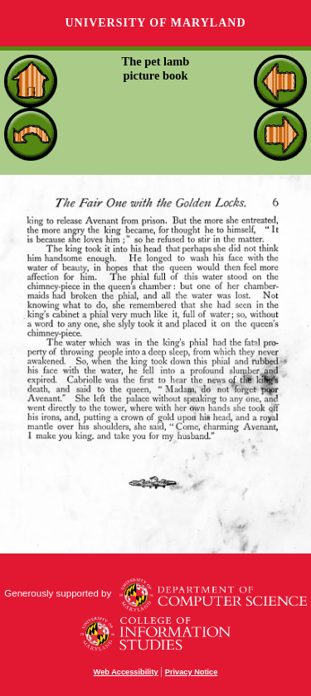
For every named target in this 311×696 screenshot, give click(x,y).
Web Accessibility (126, 672)
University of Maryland (155, 23)
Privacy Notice (191, 672)
